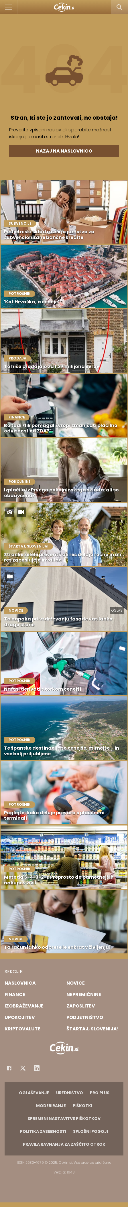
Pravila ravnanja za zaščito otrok (64, 1144)
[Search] (119, 7)
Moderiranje (51, 1106)
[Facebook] (9, 1068)
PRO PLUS (99, 1093)
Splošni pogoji (90, 1131)
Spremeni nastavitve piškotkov (64, 1118)
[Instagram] (36, 1068)
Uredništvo (69, 1093)
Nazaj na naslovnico (64, 151)
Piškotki (82, 1106)
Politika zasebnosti (43, 1131)
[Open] (8, 7)
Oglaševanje (34, 1093)
